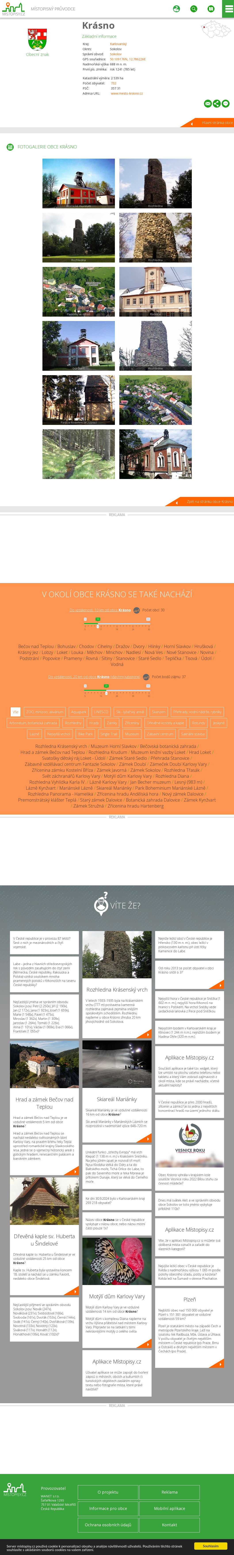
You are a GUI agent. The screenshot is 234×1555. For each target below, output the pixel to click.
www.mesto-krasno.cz (127, 93)
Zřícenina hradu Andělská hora (127, 794)
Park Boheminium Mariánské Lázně (170, 788)
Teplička (173, 658)
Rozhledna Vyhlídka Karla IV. (57, 782)
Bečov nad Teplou (36, 646)
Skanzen (158, 711)
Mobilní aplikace (169, 1508)
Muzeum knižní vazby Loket (158, 752)
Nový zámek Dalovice (183, 794)
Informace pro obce (108, 1508)
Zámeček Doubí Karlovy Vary (178, 764)
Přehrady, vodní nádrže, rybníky (197, 711)
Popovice (51, 658)
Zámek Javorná (112, 770)
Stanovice (125, 658)
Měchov (94, 652)
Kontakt (169, 1524)
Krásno (98, 25)
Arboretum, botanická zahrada (33, 722)
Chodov (86, 646)
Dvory (139, 646)
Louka (77, 652)
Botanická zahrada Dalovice (153, 800)
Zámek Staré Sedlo (128, 758)
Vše (15, 711)
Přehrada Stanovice (170, 758)
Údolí (206, 658)
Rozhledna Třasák (182, 770)
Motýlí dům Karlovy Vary (128, 776)
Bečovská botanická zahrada (168, 746)
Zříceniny (132, 722)
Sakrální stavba (193, 734)
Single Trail (109, 734)
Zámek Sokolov (145, 770)
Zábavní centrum (160, 734)
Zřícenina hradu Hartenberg (136, 806)
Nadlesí (133, 652)
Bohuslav (66, 646)
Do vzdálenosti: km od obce (100, 610)
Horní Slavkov (177, 646)
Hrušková (203, 646)
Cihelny (105, 646)
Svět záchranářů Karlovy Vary (71, 776)
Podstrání (29, 658)
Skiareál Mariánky (114, 788)
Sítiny (107, 658)
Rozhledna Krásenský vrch (61, 746)
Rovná (92, 658)
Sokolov (116, 54)
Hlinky (154, 646)
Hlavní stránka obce (217, 122)
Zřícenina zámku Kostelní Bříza (62, 770)
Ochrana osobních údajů (108, 1524)
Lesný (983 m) (188, 782)
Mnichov (114, 652)
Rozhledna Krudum (108, 752)
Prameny (73, 658)
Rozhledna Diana (172, 776)
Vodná (117, 664)
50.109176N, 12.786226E (128, 59)
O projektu (108, 1492)
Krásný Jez (28, 652)
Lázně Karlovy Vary (108, 782)
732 (113, 83)
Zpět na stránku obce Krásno (210, 501)
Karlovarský (118, 44)
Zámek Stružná (88, 806)
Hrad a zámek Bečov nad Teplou (53, 752)
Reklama (170, 1492)
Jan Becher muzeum (150, 782)
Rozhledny (73, 722)
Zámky (112, 722)
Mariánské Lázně (76, 788)
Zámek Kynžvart (200, 800)
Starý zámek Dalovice (101, 800)
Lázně (34, 734)
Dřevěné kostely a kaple (165, 722)
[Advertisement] (117, 550)
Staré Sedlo (150, 658)
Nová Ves (154, 652)
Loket (62, 652)
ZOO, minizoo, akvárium (44, 711)
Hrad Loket (200, 752)
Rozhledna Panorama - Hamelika (60, 794)
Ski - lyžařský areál (130, 711)
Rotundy (198, 722)
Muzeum (132, 734)
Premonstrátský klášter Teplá (47, 800)
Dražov (122, 646)
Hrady (94, 722)
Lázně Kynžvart (41, 788)
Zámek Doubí (132, 764)
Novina (207, 652)
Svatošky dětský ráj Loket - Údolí (73, 758)
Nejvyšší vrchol (58, 734)
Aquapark (78, 711)
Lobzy (47, 652)
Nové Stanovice (181, 652)
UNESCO (101, 711)
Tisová (191, 658)
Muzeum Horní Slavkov (113, 746)
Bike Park (85, 734)
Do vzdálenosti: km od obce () (94, 676)
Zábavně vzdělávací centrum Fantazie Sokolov (70, 764)
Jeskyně (219, 722)
